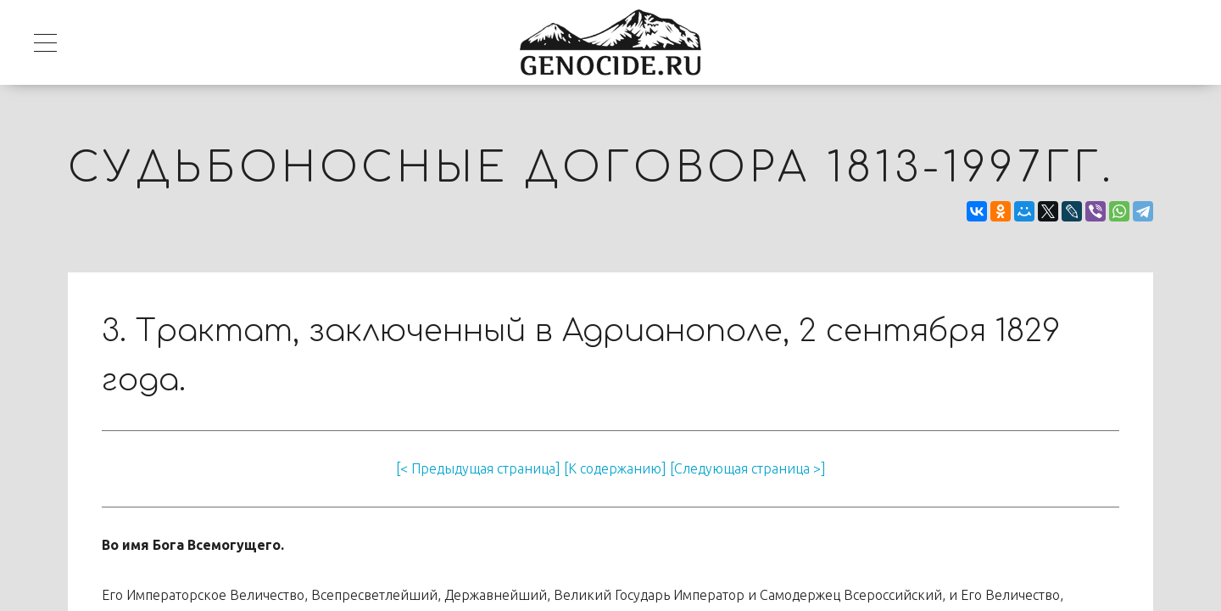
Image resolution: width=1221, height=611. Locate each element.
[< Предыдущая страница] (478, 468)
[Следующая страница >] (748, 468)
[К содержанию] (615, 468)
